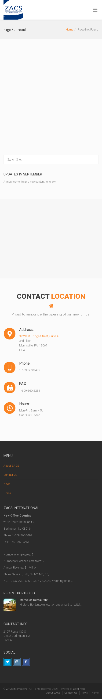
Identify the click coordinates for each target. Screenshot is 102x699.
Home (69, 29)
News (7, 484)
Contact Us (10, 474)
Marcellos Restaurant (34, 600)
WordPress (79, 688)
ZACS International (17, 688)
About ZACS (11, 465)
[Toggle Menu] (95, 10)
